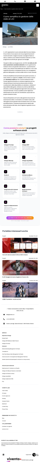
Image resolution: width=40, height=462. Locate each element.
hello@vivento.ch (10, 314)
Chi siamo (4, 393)
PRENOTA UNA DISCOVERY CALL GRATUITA (20, 218)
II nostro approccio (6, 395)
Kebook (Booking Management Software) (11, 348)
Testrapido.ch (5, 351)
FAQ (3, 381)
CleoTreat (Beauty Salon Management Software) (12, 354)
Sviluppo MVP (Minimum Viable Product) (10, 340)
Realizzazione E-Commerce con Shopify (10, 368)
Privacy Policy (5, 409)
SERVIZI (4, 332)
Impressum (4, 403)
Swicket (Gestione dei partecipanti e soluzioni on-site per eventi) (16, 359)
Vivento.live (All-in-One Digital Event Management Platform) (15, 356)
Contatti (4, 420)
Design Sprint (5, 338)
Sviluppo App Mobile (6, 376)
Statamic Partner (5, 401)
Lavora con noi (5, 429)
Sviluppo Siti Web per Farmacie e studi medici (11, 370)
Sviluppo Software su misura (8, 373)
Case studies (5, 390)
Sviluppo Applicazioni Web (7, 378)
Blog (3, 418)
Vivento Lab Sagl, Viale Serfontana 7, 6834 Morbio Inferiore (20, 323)
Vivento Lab (6, 387)
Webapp (4, 46)
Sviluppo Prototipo (6, 343)
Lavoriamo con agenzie (7, 426)
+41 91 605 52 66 (10, 319)
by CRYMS (10, 46)
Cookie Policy (5, 406)
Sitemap (4, 398)
